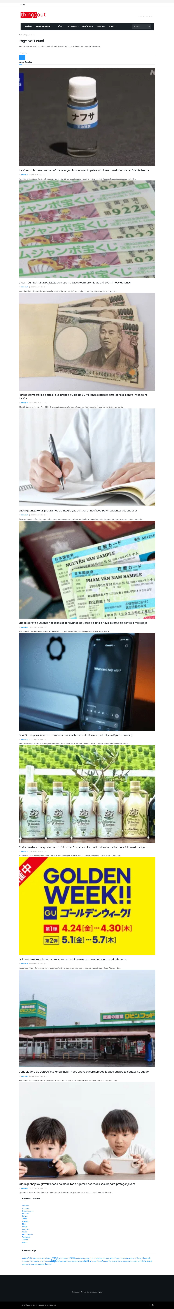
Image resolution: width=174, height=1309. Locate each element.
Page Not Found (29, 35)
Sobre (111, 26)
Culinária (25, 1205)
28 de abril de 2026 (36, 739)
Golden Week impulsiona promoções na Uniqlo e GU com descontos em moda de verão (73, 959)
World (24, 1242)
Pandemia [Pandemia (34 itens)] (106, 1261)
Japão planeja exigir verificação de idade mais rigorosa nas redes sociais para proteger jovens (77, 1184)
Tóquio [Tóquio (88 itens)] (48, 1264)
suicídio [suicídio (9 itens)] (24, 1264)
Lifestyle (25, 1221)
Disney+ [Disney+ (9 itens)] (118, 1258)
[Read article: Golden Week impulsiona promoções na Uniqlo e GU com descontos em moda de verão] (87, 906)
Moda (24, 1224)
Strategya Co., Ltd (50, 1305)
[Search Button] (149, 26)
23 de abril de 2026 (36, 1188)
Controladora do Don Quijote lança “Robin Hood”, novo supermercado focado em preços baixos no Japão (84, 1072)
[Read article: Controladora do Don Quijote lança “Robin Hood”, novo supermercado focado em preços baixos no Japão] (87, 1019)
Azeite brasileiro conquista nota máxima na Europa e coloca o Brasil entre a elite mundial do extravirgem (83, 847)
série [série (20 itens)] (28, 1264)
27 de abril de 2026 (36, 964)
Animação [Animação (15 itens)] (48, 1258)
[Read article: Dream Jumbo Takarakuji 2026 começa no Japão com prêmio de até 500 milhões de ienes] (87, 229)
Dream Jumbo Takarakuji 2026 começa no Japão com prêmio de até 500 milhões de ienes (75, 282)
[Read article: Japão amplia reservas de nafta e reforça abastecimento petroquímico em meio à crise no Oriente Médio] (87, 117)
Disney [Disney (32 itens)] (112, 1258)
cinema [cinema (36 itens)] (72, 1257)
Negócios (87, 26)
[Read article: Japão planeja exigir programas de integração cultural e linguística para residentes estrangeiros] (87, 457)
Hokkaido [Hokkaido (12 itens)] (36, 1261)
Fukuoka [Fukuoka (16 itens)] (144, 1258)
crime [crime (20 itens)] (105, 1258)
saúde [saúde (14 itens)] (135, 1261)
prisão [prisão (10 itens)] (131, 1261)
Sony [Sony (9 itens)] (139, 1261)
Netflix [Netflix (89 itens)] (87, 1261)
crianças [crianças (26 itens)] (98, 1258)
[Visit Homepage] (34, 15)
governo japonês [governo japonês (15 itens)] (27, 1261)
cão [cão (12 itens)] (108, 1258)
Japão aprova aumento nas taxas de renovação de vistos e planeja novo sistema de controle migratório (83, 623)
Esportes (25, 1213)
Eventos (25, 1216)
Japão (28, 26)
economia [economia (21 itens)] (124, 1258)
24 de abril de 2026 (36, 1076)
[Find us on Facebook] (149, 1305)
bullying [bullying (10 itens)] (66, 1258)
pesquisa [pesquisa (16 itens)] (114, 1261)
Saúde (59, 26)
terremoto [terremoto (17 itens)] (34, 1264)
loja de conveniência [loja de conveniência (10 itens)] (73, 1261)
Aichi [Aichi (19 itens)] (30, 1258)
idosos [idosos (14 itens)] (42, 1261)
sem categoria (27, 1234)
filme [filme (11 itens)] (134, 1258)
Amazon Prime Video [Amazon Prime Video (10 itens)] (38, 1258)
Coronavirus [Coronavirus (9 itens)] (78, 1258)
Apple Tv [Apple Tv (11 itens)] (60, 1258)
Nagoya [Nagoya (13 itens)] (81, 1261)
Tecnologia (26, 1237)
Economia (72, 26)
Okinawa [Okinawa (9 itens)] (94, 1261)
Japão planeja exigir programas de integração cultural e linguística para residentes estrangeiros (78, 510)
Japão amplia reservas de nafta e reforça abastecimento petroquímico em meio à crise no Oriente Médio (84, 170)
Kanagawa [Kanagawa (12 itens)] (63, 1261)
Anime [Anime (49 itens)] (55, 1257)
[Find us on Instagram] (24, 5)
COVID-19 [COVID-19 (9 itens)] (92, 1258)
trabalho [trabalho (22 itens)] (41, 1264)
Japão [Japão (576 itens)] (55, 1260)
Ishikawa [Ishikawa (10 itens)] (47, 1261)
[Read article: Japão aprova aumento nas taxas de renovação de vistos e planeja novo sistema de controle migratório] (87, 570)
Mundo (100, 26)
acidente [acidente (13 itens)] (25, 1258)
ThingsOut (24, 175)
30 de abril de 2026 (36, 287)
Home (21, 35)
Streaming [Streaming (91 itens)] (146, 1261)
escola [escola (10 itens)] (130, 1258)
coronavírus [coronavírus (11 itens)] (85, 1258)
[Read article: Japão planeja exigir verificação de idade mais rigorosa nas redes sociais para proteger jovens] (87, 1131)
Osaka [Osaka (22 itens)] (99, 1261)
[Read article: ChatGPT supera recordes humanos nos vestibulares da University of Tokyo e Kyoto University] (87, 682)
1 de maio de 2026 (35, 175)
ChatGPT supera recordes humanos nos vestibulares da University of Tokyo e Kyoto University (76, 735)
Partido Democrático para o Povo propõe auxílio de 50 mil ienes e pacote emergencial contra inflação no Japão (83, 396)
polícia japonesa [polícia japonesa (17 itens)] (123, 1261)
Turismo (25, 1240)
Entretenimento (43, 26)
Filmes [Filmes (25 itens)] (138, 1258)
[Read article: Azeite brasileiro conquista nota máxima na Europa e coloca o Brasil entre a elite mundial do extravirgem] (87, 794)
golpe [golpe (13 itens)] (149, 1258)
